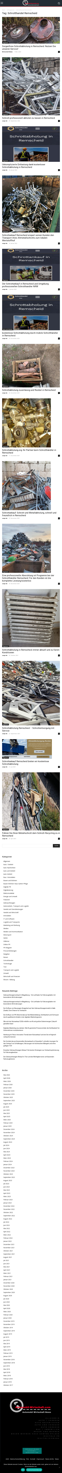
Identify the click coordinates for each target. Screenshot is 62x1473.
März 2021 (7, 1273)
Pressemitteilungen (10, 951)
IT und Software (8, 919)
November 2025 (9, 1094)
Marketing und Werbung (11, 925)
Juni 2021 (6, 1264)
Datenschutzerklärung (34, 1470)
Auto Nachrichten (9, 868)
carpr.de (4, 121)
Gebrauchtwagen (9, 903)
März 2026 (7, 1081)
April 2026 (6, 1078)
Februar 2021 (8, 1276)
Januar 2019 (7, 1356)
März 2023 (7, 1196)
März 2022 (7, 1235)
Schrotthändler (8, 960)
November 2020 (9, 1286)
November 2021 (9, 1248)
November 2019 (9, 1324)
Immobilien (7, 916)
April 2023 (6, 1193)
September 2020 (9, 1292)
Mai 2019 (6, 1344)
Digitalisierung (8, 890)
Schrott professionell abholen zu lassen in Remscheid (28, 118)
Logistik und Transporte (11, 922)
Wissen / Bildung (9, 980)
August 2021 (7, 1257)
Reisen (5, 957)
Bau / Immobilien (9, 877)
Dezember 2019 (8, 1321)
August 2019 (7, 1334)
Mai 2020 (6, 1305)
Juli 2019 (6, 1337)
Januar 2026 (7, 1088)
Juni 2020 (6, 1302)
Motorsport (7, 935)
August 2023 (7, 1180)
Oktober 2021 (8, 1251)
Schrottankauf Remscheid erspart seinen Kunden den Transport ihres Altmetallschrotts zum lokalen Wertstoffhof (28, 238)
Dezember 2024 (8, 1129)
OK (23, 1470)
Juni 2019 (6, 1340)
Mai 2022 (6, 1228)
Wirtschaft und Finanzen (11, 976)
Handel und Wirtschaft (11, 912)
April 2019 (6, 1347)
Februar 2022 (8, 1238)
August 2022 (7, 1219)
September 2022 (9, 1216)
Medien (5, 928)
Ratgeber (6, 954)
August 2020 (7, 1296)
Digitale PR (7, 887)
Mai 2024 (6, 1152)
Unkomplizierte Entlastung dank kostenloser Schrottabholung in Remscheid (23, 165)
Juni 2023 (6, 1187)
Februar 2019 (8, 1353)
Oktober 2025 (8, 1097)
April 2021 (6, 1270)
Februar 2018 (8, 1379)
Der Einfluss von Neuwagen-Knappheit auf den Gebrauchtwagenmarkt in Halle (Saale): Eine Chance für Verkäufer (29, 1009)
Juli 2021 (6, 1260)
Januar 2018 (7, 1382)
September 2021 (9, 1254)
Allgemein (5, 42)
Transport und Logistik (11, 970)
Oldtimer (6, 941)
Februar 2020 (8, 1315)
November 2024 (9, 1132)
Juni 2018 (6, 1366)
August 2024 (7, 1142)
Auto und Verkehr (7, 329)
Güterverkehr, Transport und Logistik (16, 906)
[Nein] (59, 1467)
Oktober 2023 (8, 1174)
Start (3, 10)
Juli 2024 (6, 1145)
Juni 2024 (6, 1148)
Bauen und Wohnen (10, 880)
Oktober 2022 (8, 1212)
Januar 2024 (7, 1164)
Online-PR (6, 944)
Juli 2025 (6, 1107)
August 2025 (7, 1104)
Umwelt (6, 973)
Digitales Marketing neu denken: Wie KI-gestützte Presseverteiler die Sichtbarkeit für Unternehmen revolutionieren (31, 1029)
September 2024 (9, 1139)
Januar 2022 (7, 1241)
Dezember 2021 (8, 1244)
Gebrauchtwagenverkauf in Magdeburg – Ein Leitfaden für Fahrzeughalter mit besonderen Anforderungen (29, 996)
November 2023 (9, 1171)
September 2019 (9, 1331)
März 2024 (7, 1158)
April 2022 (6, 1232)
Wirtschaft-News (7, 52)
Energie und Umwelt (10, 896)
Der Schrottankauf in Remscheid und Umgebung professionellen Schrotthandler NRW (25, 285)
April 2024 (6, 1155)
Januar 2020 (7, 1318)
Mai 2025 (6, 1113)
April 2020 (6, 1308)
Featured (6, 900)
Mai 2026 (6, 1075)
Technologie (7, 964)
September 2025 (9, 1100)
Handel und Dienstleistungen (13, 909)
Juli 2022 (6, 1222)
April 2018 (6, 1372)
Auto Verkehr (7, 874)
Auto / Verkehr (8, 864)
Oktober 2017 (8, 1385)
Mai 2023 (6, 1190)
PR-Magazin (7, 948)
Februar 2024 (8, 1161)
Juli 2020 (6, 1299)
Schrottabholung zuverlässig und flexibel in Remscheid (29, 390)
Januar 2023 (7, 1203)
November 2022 (9, 1209)
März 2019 (7, 1350)
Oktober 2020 (8, 1289)
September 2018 (9, 1363)
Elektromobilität (8, 893)
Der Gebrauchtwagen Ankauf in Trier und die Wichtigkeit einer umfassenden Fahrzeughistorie (28, 1058)
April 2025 (6, 1116)
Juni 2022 (6, 1225)
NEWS (5, 938)
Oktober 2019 (8, 1328)
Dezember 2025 (8, 1091)
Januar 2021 (7, 1280)
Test (4, 967)
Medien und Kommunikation (13, 932)
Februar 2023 (8, 1200)
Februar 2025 (8, 1123)
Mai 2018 (6, 1369)
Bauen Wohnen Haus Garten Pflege (15, 884)
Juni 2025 (6, 1110)
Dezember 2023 (8, 1168)
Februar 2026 (8, 1084)
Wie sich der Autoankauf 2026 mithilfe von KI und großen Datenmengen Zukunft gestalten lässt (30, 1023)
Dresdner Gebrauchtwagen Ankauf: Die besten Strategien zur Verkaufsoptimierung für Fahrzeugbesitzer (31, 1051)
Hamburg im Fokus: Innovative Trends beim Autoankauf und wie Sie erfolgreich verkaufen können (29, 1036)
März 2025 (7, 1120)
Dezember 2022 (8, 1206)
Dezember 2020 (8, 1283)
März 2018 (7, 1376)
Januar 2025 (7, 1126)
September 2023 (9, 1177)
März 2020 (7, 1312)
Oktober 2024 (8, 1136)
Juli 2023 (6, 1184)
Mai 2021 (6, 1267)
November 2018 (9, 1360)
